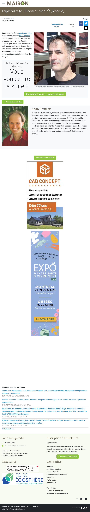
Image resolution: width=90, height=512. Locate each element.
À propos (50, 467)
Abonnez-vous (56, 94)
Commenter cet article (57, 25)
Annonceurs (51, 483)
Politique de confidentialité (57, 493)
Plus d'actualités (8, 429)
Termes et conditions (55, 491)
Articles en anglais (54, 469)
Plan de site (51, 488)
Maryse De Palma (53, 472)
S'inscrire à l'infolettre (45, 158)
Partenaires (51, 480)
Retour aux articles (12, 102)
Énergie (85, 19)
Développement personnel (57, 475)
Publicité (50, 477)
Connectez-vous (35, 94)
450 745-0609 (10, 443)
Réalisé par (76, 508)
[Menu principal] (3, 3)
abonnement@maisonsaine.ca (15, 446)
